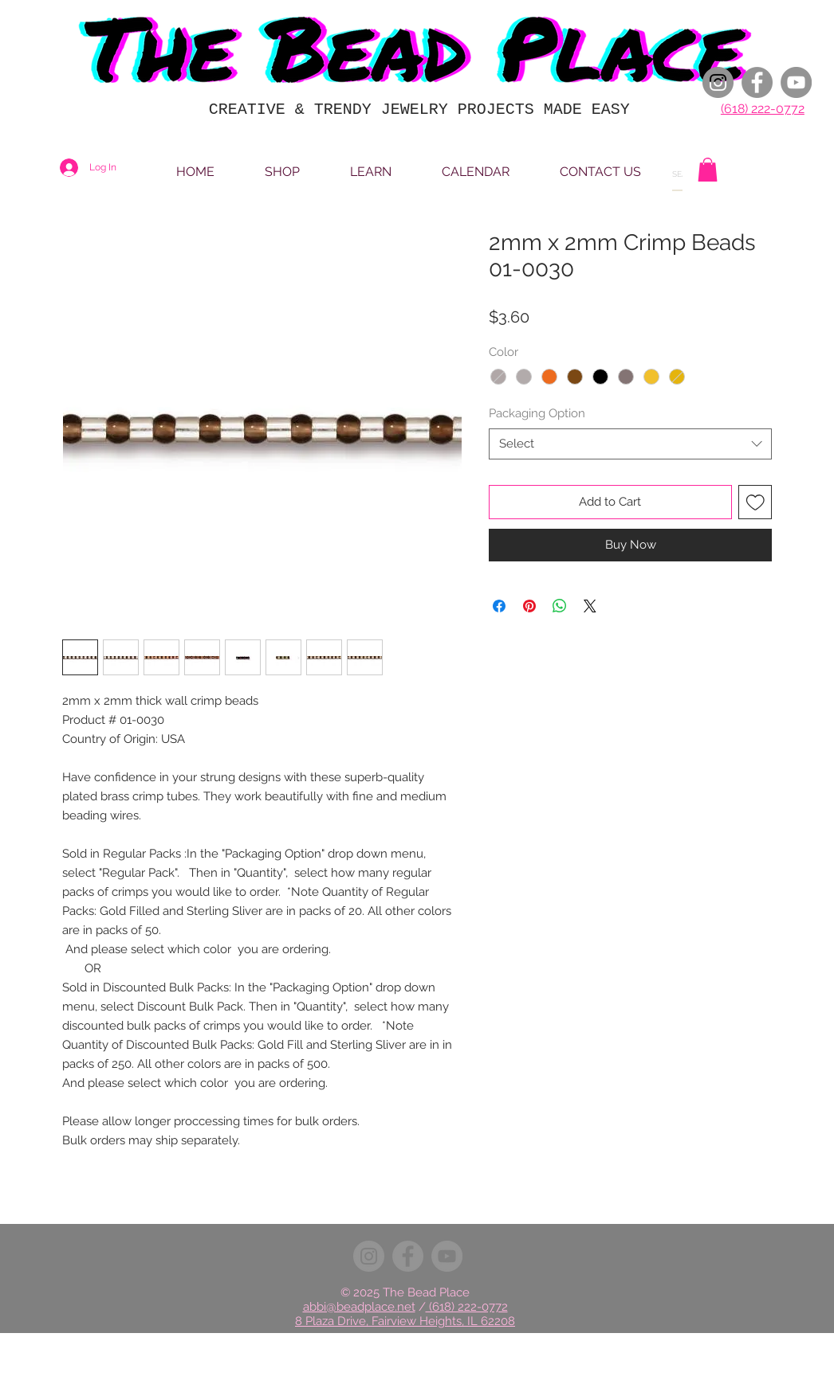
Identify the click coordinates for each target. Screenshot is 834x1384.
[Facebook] (757, 82)
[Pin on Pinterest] (529, 606)
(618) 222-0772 (762, 108)
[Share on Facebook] (499, 606)
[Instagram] (718, 82)
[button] (708, 170)
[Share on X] (590, 606)
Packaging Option (537, 413)
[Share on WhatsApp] (559, 606)
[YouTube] (796, 82)
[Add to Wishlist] (755, 502)
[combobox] (630, 443)
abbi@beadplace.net (359, 1307)
